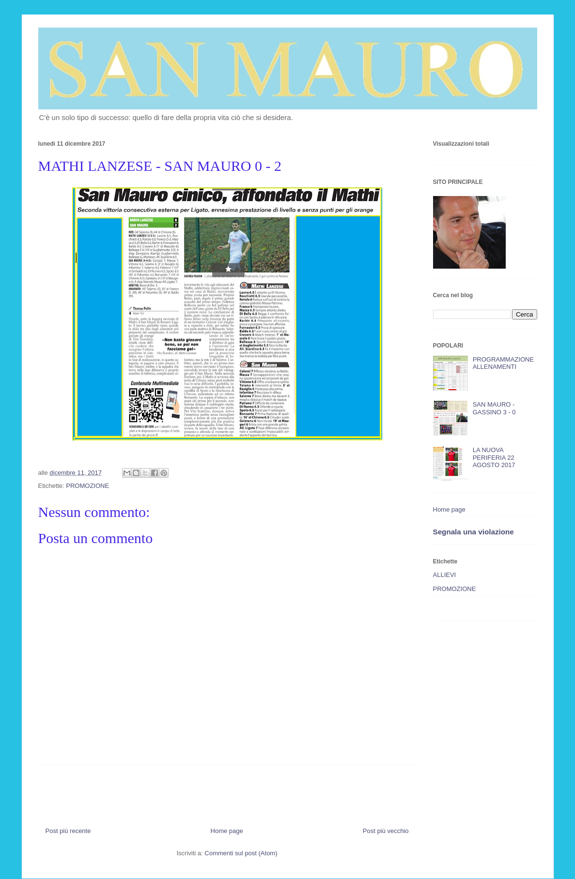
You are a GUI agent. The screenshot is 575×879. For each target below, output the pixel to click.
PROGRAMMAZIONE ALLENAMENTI (503, 363)
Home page (227, 830)
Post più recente (68, 830)
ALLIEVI (444, 574)
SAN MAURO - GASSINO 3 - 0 (494, 408)
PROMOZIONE (87, 485)
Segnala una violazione (473, 532)
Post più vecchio (386, 830)
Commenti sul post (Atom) (240, 853)
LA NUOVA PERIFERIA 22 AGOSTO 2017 (494, 457)
